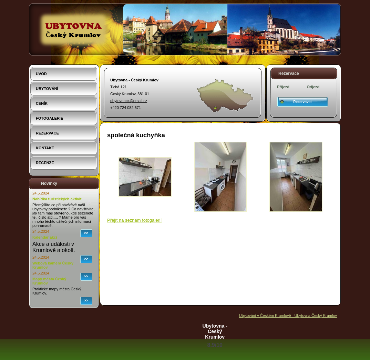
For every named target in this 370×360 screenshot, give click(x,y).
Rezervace (47, 133)
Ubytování (47, 89)
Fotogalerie (49, 118)
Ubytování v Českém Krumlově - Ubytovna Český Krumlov (288, 315)
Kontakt (45, 148)
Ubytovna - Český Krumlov (215, 331)
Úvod (41, 74)
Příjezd (283, 87)
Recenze (45, 163)
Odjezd (313, 87)
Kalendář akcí (44, 237)
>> (86, 233)
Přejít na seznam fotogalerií (134, 220)
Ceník (42, 103)
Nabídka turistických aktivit (56, 199)
